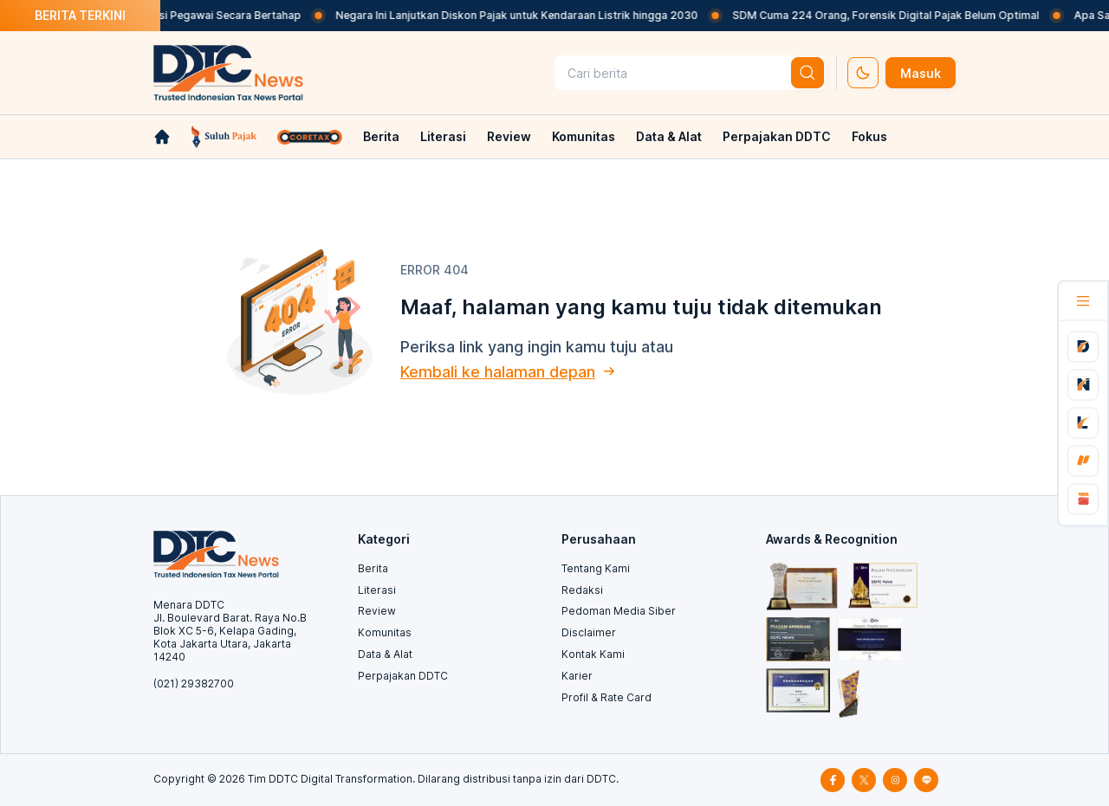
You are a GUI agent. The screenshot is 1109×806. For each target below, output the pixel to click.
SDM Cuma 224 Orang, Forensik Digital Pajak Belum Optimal (896, 15)
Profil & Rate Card (606, 697)
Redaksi (582, 590)
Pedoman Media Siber (618, 610)
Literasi (443, 136)
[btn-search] (807, 72)
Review (509, 136)
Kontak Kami (593, 654)
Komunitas (583, 136)
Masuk (920, 73)
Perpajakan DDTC (777, 136)
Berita (381, 136)
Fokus (869, 136)
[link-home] (162, 136)
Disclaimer (588, 632)
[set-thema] (863, 72)
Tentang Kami (595, 568)
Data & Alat (669, 136)
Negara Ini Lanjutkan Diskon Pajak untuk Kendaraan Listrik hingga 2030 (528, 15)
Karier (577, 675)
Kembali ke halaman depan (497, 372)
